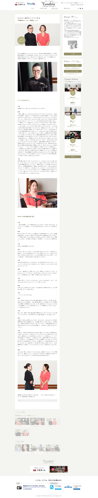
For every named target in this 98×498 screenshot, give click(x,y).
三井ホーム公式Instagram (20, 4)
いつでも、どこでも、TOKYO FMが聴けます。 (49, 480)
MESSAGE (67, 8)
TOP (32, 8)
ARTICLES (55, 8)
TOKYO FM (31, 4)
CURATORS (43, 8)
